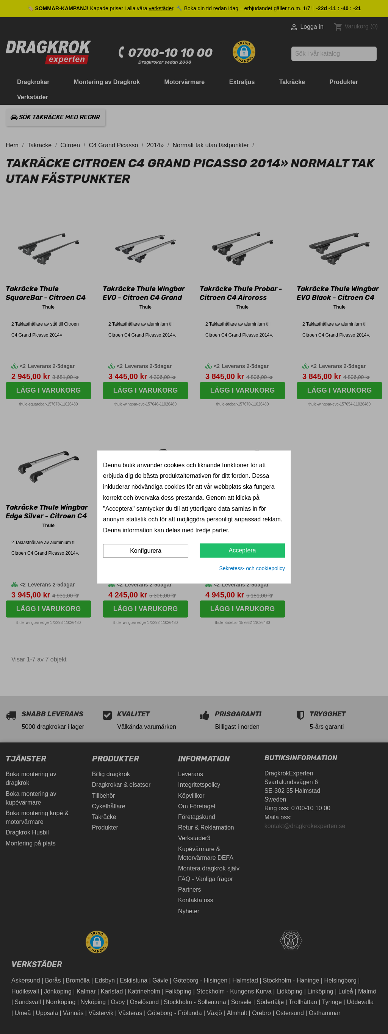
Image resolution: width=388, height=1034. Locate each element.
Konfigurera (145, 550)
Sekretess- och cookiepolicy (252, 568)
